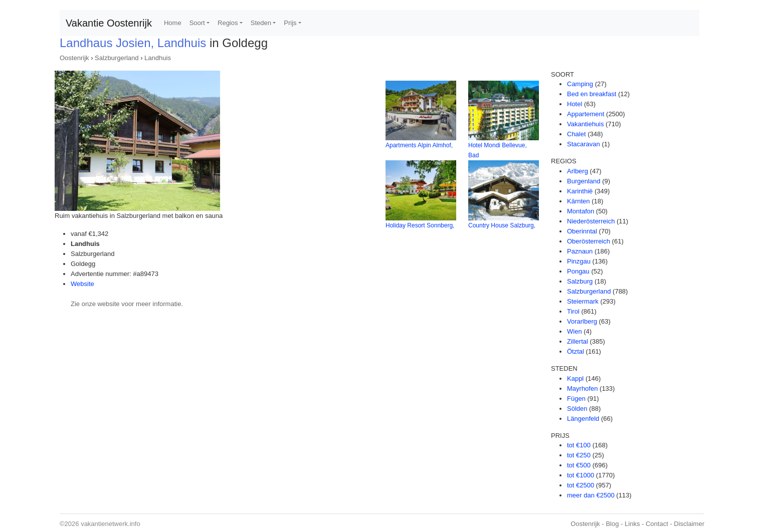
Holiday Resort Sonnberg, (420, 225)
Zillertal (577, 341)
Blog (612, 523)
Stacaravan (583, 144)
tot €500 (579, 465)
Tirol (573, 311)
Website (82, 284)
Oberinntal (582, 231)
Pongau (578, 271)
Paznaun (580, 251)
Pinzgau (579, 261)
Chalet (576, 134)
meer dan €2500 (591, 495)
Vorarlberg (582, 321)
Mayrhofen (582, 388)
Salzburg (580, 281)
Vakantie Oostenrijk (109, 23)
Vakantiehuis (585, 124)
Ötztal (575, 351)
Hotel (574, 104)
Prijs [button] (290, 23)
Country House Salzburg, (501, 225)
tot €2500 (580, 485)
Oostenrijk (74, 58)
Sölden (577, 408)
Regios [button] (228, 23)
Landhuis (157, 58)
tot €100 (579, 445)
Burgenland (584, 181)
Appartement (585, 114)
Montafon (580, 211)
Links (632, 523)
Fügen (576, 398)
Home (172, 23)
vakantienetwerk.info (110, 523)
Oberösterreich (588, 241)
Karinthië (580, 191)
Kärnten (578, 201)
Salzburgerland (116, 58)
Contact (657, 523)
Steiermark (583, 301)
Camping (580, 84)
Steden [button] (261, 23)
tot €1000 (580, 475)
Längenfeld (583, 418)
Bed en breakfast (591, 94)
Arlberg (577, 171)
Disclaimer (689, 523)
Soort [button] (197, 23)
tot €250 (579, 455)
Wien (574, 331)
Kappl (575, 378)
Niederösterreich (591, 221)
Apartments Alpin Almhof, (419, 145)
